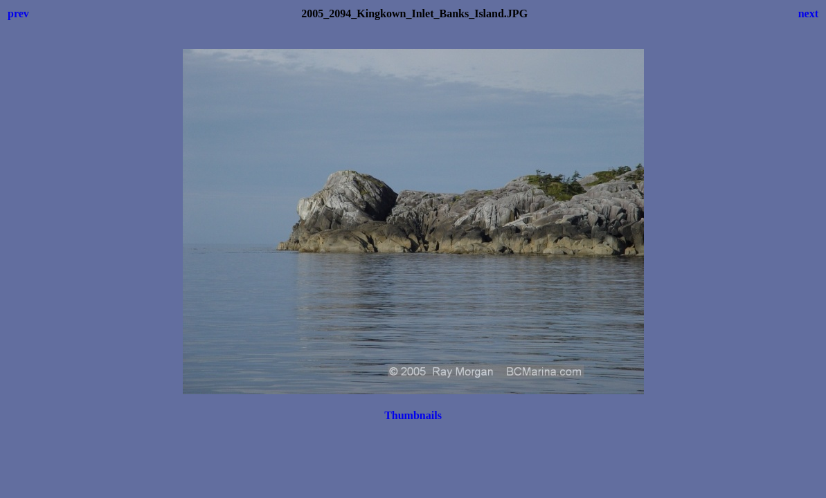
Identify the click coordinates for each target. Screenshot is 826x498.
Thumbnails (413, 415)
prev (18, 13)
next (808, 13)
